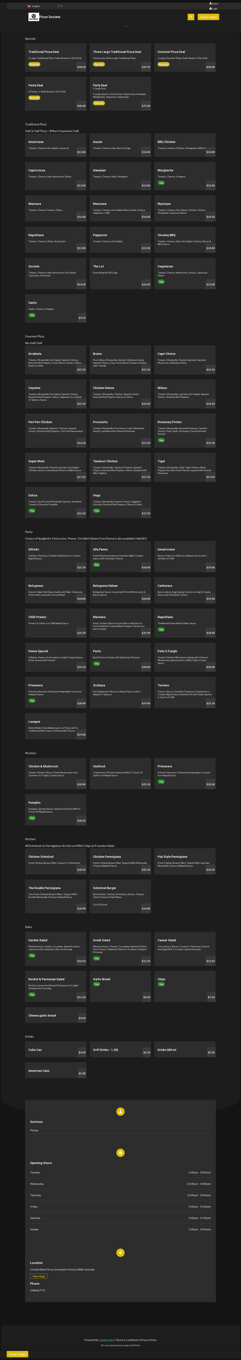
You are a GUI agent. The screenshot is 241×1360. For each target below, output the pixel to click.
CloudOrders (106, 1339)
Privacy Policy (148, 1339)
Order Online (208, 17)
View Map (39, 1276)
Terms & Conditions (127, 1339)
